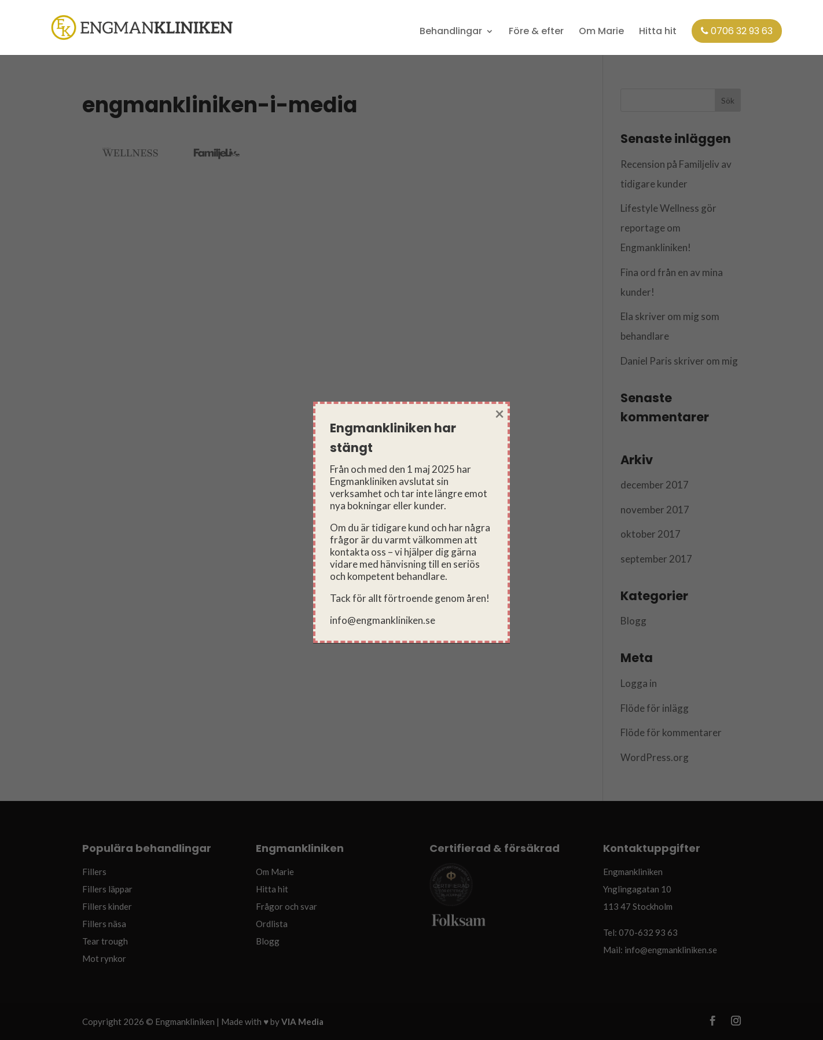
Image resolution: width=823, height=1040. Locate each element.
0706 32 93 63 (737, 31)
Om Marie (601, 32)
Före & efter (536, 32)
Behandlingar (451, 32)
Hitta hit (658, 32)
